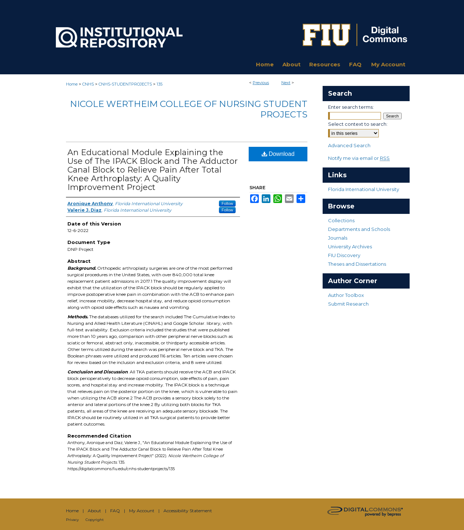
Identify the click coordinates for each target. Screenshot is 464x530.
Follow (227, 203)
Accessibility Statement (187, 510)
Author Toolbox (346, 295)
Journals (337, 238)
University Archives (350, 246)
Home (72, 84)
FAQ (115, 510)
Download (278, 154)
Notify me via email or (359, 158)
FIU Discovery (344, 255)
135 (159, 84)
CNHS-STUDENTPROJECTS (125, 84)
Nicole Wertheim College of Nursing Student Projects (188, 109)
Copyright (95, 519)
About (94, 510)
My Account (141, 510)
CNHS (88, 84)
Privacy (72, 519)
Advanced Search (349, 145)
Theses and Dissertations (357, 264)
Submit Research (348, 304)
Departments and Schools (359, 229)
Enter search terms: (351, 107)
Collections (341, 220)
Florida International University (363, 189)
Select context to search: (358, 124)
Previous (261, 82)
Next (285, 82)
